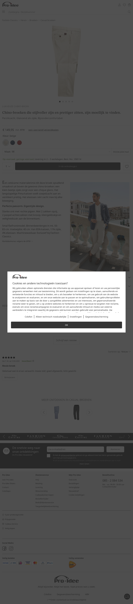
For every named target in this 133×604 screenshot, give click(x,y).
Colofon (28, 316)
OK (66, 325)
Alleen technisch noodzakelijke (51, 316)
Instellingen (76, 316)
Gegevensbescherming (96, 316)
